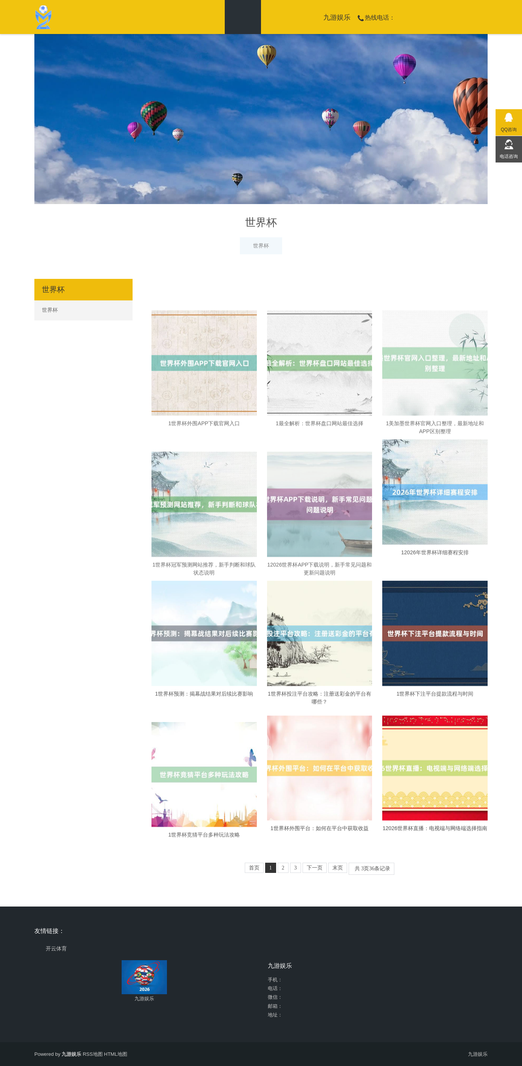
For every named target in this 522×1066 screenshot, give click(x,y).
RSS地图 (93, 1054)
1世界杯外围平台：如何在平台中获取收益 (319, 883)
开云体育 (56, 948)
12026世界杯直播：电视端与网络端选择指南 (435, 883)
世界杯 (261, 246)
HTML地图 (115, 1054)
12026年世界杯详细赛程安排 (435, 647)
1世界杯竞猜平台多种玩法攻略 (204, 930)
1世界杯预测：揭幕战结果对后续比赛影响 (204, 788)
